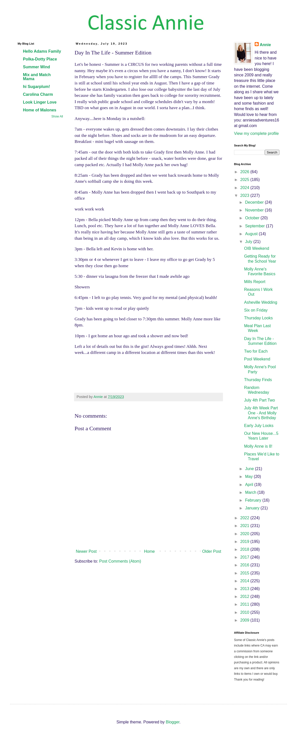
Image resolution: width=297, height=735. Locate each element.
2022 (245, 518)
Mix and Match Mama (37, 77)
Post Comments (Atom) (120, 561)
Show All (57, 116)
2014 (245, 581)
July (249, 241)
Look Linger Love (39, 102)
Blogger (172, 722)
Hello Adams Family (42, 51)
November (255, 210)
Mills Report (254, 282)
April (249, 484)
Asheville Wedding (260, 302)
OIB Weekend (256, 248)
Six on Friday (256, 310)
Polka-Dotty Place (40, 59)
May (249, 476)
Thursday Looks (258, 318)
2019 (245, 541)
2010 (245, 612)
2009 (245, 620)
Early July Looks (259, 425)
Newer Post (86, 551)
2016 (245, 565)
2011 (245, 604)
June (250, 469)
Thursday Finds (258, 380)
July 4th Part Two (259, 400)
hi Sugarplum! (36, 86)
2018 (245, 549)
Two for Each (256, 351)
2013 (245, 589)
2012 (245, 596)
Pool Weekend (257, 359)
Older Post (211, 551)
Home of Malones (39, 110)
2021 (245, 526)
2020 (245, 534)
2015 (245, 573)
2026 (245, 172)
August (252, 234)
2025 (245, 179)
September (255, 226)
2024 (245, 188)
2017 (245, 557)
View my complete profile (256, 133)
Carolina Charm (38, 94)
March (251, 492)
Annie (265, 45)
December (255, 202)
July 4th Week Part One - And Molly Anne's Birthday (261, 413)
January (252, 508)
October (252, 218)
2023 (245, 195)
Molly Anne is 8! (258, 446)
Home (149, 551)
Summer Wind (36, 67)
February (253, 500)
